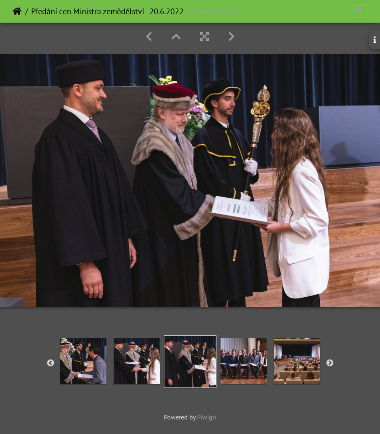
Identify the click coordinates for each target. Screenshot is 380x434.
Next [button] (330, 363)
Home (17, 11)
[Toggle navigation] (358, 11)
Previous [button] (51, 363)
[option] (83, 361)
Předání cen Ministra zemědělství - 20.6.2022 (107, 11)
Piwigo (206, 417)
